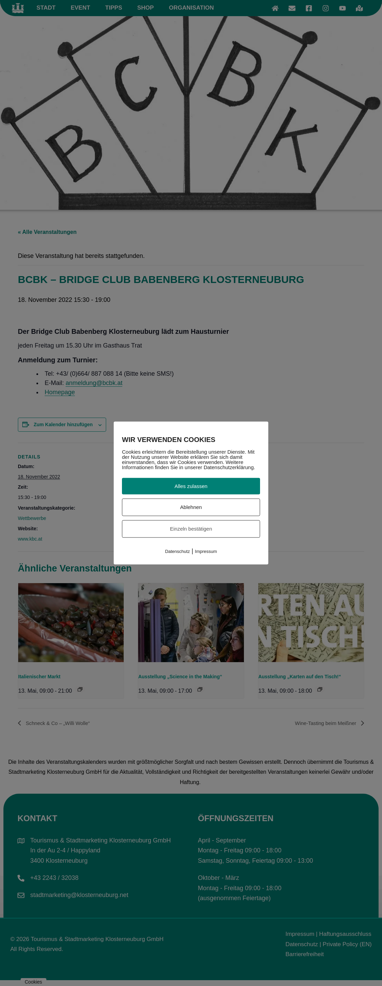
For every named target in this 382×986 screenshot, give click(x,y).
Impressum (206, 551)
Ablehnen (191, 507)
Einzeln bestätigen (191, 529)
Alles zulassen (191, 486)
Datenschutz (177, 551)
